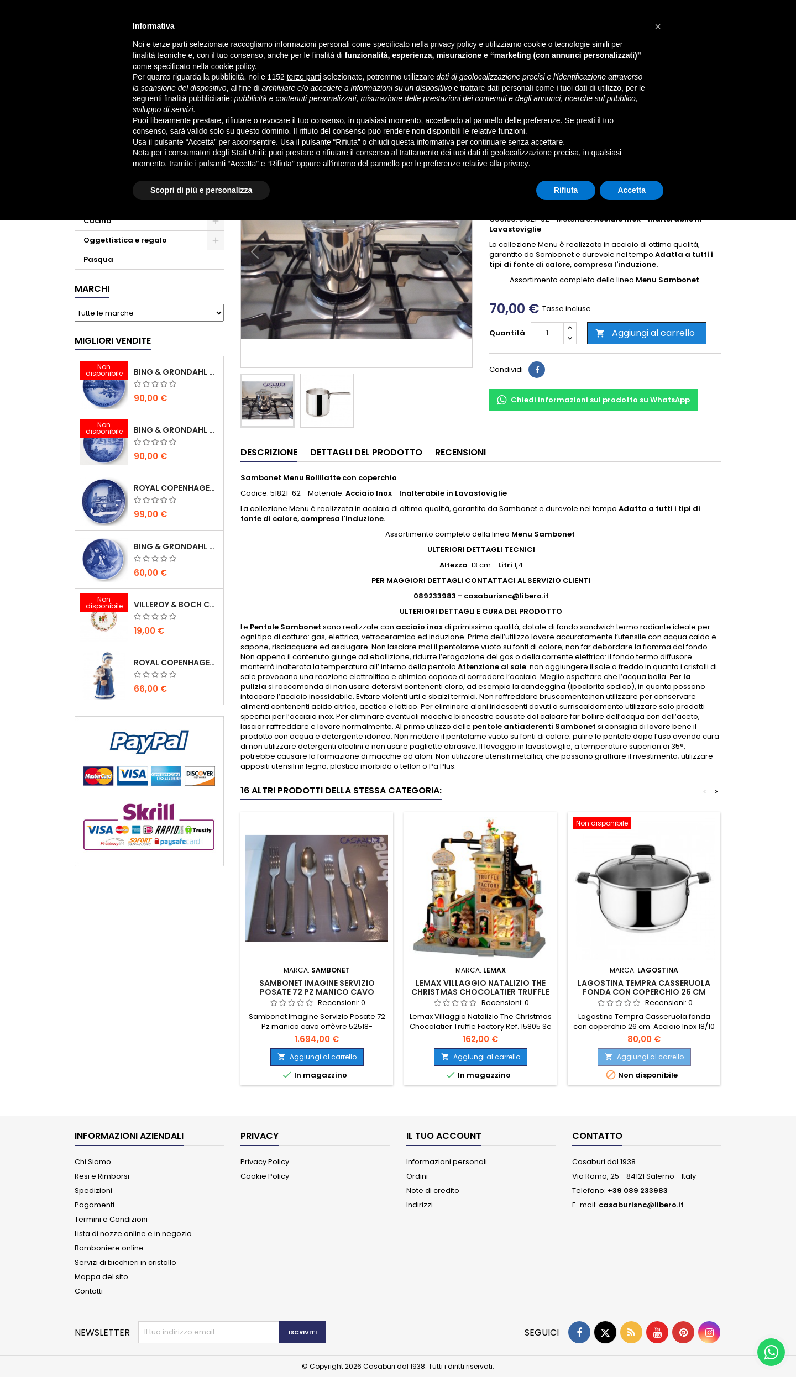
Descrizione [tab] (268, 452)
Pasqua (98, 259)
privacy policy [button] (454, 44)
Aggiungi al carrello (645, 333)
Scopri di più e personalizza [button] (201, 190)
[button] (658, 26)
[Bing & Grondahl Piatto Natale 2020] (104, 371)
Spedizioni (93, 1190)
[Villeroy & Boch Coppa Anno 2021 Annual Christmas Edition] (104, 603)
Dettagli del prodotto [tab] (366, 452)
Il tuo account (443, 1135)
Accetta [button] (631, 190)
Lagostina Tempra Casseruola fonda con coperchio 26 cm (644, 987)
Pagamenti (94, 1205)
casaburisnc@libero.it (641, 1205)
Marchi (92, 288)
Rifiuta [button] (566, 190)
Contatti (89, 1291)
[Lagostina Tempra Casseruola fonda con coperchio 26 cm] (644, 824)
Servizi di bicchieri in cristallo (125, 1262)
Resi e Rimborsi (102, 1176)
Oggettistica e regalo (125, 240)
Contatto (597, 1135)
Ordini (417, 1176)
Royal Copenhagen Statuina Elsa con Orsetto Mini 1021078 (176, 662)
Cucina (97, 221)
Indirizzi (419, 1205)
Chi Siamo (93, 1162)
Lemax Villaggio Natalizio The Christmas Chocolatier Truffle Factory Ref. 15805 (480, 991)
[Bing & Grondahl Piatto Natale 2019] (104, 429)
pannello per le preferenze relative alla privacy (449, 163)
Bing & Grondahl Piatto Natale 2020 (176, 371)
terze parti (304, 76)
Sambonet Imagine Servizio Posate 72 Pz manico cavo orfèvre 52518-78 (317, 991)
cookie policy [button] (233, 66)
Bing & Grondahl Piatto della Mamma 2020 (176, 546)
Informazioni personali (446, 1162)
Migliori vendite (113, 340)
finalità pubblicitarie (197, 98)
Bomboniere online (109, 1248)
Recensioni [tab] (460, 452)
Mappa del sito (101, 1276)
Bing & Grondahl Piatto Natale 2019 (176, 429)
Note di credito (432, 1190)
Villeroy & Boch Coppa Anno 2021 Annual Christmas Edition (176, 604)
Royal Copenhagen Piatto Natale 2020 (176, 487)
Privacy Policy (264, 1162)
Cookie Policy (264, 1176)
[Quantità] (547, 333)
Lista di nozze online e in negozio (133, 1233)
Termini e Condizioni (111, 1219)
